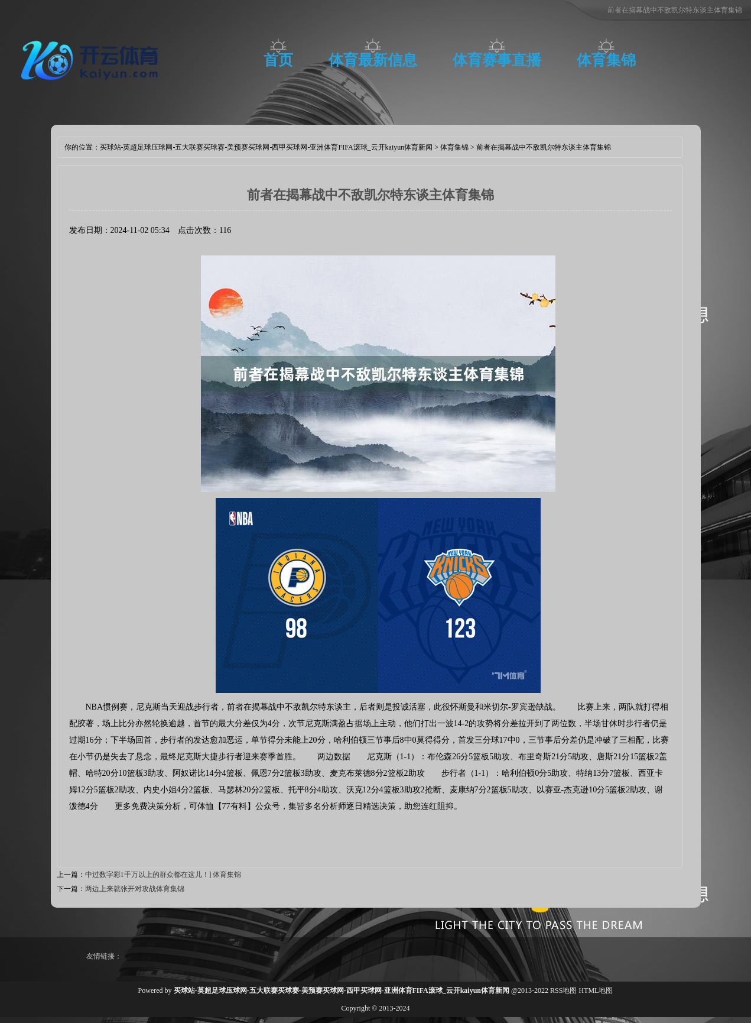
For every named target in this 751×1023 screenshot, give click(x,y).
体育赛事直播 (497, 60)
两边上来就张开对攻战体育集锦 (134, 889)
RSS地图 (563, 990)
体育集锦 (606, 60)
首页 (278, 60)
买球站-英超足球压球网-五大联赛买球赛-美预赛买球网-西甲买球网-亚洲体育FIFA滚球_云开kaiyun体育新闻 (266, 147)
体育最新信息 (373, 60)
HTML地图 (595, 990)
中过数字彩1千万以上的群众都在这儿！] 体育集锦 (163, 874)
